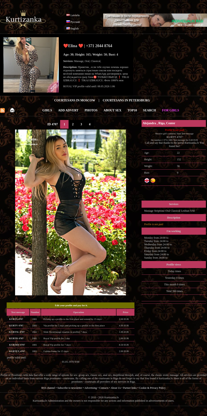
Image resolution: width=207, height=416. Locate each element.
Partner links (130, 387)
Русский (75, 21)
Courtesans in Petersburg (126, 100)
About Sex (112, 110)
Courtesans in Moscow (74, 100)
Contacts (103, 387)
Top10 (132, 110)
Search (149, 110)
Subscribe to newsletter (69, 387)
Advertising (90, 387)
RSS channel (48, 387)
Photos (91, 110)
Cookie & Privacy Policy (152, 387)
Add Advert (68, 110)
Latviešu (75, 15)
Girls (47, 110)
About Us (115, 387)
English (75, 28)
